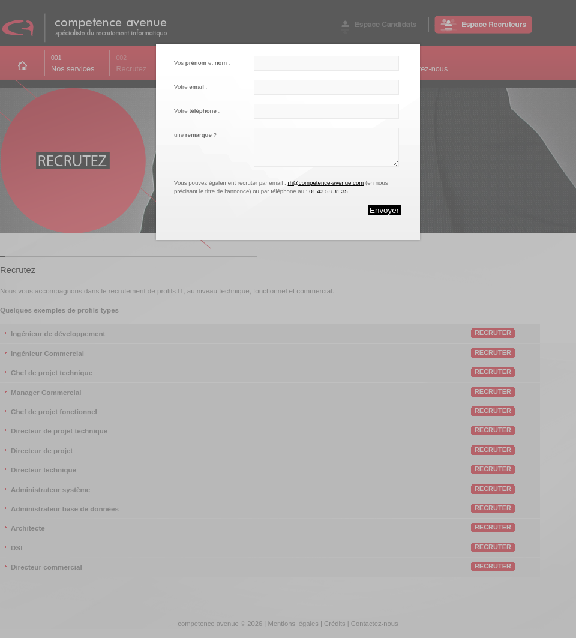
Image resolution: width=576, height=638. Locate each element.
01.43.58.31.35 (328, 191)
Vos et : (202, 62)
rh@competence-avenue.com (325, 182)
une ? (195, 134)
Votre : (190, 86)
